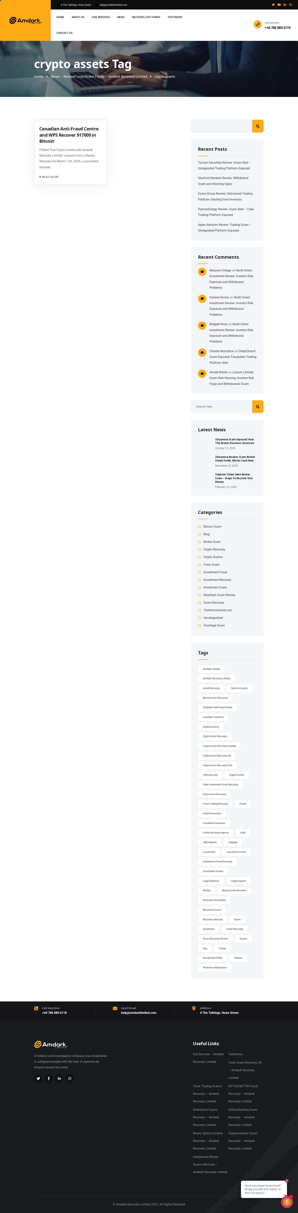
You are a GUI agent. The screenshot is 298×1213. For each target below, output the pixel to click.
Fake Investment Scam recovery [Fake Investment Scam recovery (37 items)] (220, 784)
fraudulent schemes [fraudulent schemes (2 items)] (214, 823)
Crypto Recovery (214, 549)
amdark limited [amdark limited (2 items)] (211, 669)
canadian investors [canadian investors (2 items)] (213, 717)
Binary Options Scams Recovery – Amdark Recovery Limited (208, 1140)
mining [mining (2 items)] (206, 890)
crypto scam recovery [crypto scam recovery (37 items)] (215, 736)
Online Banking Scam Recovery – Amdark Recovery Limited (242, 1117)
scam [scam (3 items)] (237, 919)
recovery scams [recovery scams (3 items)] (212, 909)
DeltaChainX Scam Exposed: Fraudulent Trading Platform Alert (232, 357)
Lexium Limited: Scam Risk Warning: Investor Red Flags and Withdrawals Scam (231, 378)
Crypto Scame (213, 557)
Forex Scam (212, 564)
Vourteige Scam (214, 625)
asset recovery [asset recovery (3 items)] (211, 688)
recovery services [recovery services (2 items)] (213, 919)
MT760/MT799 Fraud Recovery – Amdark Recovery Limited (243, 1093)
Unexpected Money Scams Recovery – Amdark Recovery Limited (210, 1164)
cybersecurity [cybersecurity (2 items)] (210, 774)
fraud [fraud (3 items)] (243, 803)
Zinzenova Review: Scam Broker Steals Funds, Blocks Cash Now (235, 458)
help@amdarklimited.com (111, 5)
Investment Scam (215, 587)
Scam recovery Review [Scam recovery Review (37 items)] (215, 938)
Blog (207, 534)
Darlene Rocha (219, 297)
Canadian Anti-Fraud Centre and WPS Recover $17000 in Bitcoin (68, 135)
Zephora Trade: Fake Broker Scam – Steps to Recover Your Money (234, 478)
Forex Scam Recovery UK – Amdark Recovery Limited (245, 1070)
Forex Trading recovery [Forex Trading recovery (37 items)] (215, 803)
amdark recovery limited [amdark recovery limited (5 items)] (216, 678)
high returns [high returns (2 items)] (210, 842)
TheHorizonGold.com (218, 610)
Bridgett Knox (218, 324)
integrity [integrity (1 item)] (232, 842)
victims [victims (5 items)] (238, 957)
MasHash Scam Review (219, 595)
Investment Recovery (217, 580)
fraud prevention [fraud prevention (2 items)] (212, 813)
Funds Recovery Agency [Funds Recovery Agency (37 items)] (216, 832)
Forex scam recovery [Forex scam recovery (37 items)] (214, 794)
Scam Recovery (214, 602)
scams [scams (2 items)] (243, 938)
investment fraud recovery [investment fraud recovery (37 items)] (217, 861)
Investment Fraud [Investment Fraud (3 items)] (236, 852)
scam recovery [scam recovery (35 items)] (234, 929)
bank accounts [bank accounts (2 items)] (239, 688)
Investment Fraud (215, 572)
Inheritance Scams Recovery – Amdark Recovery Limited (206, 1117)
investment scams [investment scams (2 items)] (213, 871)
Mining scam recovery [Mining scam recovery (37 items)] (234, 890)
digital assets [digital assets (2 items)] (236, 774)
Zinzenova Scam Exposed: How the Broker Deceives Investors (234, 441)
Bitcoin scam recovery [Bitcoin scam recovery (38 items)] (215, 697)
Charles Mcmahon (221, 351)
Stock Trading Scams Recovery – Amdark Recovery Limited (207, 1093)
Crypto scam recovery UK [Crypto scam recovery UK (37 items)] (217, 755)
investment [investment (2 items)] (209, 852)
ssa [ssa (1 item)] (205, 948)
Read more (50, 177)
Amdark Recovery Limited (133, 1204)
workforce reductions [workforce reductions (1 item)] (215, 967)
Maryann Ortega (220, 270)
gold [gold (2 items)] (242, 832)
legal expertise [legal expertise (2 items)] (211, 880)
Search (258, 126)
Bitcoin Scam (212, 526)
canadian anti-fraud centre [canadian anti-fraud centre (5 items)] (217, 707)
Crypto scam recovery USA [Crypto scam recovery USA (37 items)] (217, 765)
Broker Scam (212, 542)
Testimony (235, 1054)
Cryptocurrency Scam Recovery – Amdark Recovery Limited (242, 1140)
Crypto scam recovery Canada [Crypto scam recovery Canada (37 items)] (219, 745)
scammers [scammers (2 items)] (209, 929)
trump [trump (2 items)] (222, 948)
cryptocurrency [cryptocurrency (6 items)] (211, 726)
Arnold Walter (218, 372)
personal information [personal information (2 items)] (214, 900)
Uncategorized (213, 618)
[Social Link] (273, 5)
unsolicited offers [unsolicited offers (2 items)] (213, 957)
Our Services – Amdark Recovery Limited (208, 1058)
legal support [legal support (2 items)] (238, 880)
